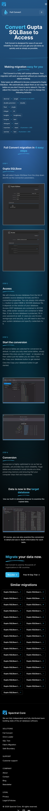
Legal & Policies (9, 800)
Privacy (6, 797)
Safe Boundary (9, 748)
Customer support (10, 761)
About (5, 773)
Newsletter (7, 784)
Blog (4, 780)
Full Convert (15, 12)
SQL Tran (6, 741)
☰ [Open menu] (41, 12)
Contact (6, 777)
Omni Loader (8, 737)
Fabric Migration (9, 745)
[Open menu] (46, 4)
